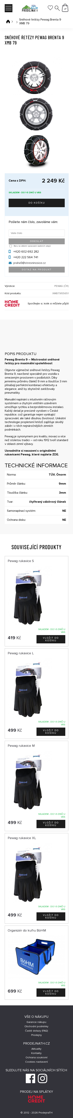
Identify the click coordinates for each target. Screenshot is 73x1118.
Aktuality (36, 1048)
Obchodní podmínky (36, 1026)
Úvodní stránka (8, 21)
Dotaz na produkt (37, 269)
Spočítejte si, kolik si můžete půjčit (48, 303)
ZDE (55, 454)
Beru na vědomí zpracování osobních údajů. (32, 246)
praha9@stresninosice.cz (29, 263)
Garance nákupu (36, 1022)
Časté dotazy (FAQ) (36, 1030)
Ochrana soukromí (36, 1057)
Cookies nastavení (36, 1061)
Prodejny (36, 1035)
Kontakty (36, 1053)
